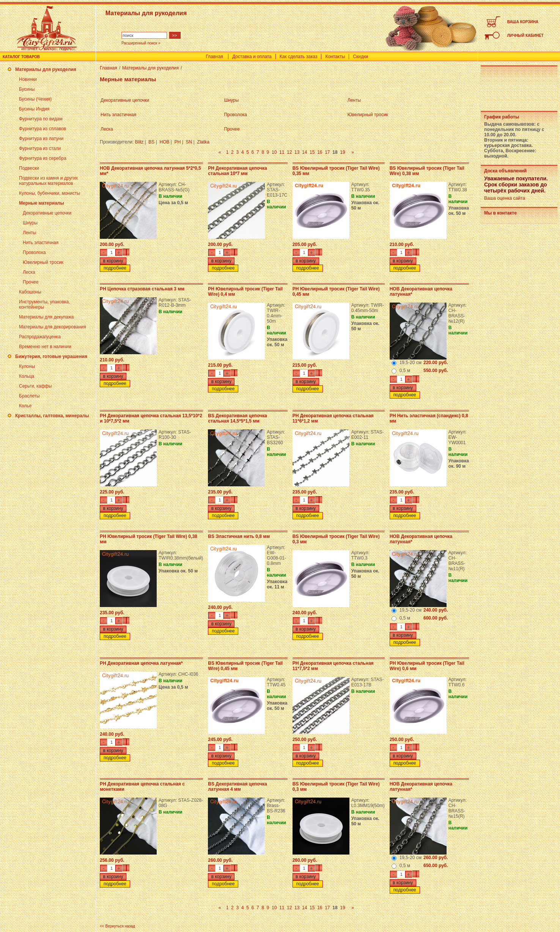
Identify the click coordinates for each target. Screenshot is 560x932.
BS (151, 142)
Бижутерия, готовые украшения (51, 356)
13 (296, 152)
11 (281, 152)
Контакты (335, 56)
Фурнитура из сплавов (42, 128)
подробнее (115, 268)
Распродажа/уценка (40, 336)
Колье (25, 405)
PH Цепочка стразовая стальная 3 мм (142, 289)
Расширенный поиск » (140, 43)
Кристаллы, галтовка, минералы (52, 415)
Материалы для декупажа (46, 317)
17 (327, 152)
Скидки (360, 56)
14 (304, 152)
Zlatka (203, 142)
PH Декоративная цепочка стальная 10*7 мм (237, 171)
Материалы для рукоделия (45, 69)
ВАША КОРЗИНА (522, 22)
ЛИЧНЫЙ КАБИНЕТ (525, 35)
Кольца (26, 376)
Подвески (29, 168)
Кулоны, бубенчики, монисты (49, 193)
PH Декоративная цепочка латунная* (141, 663)
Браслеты (29, 396)
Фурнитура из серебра (42, 158)
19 (342, 152)
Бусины (27, 89)
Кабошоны (30, 292)
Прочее (30, 282)
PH (178, 142)
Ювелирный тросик (43, 262)
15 (312, 152)
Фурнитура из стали (40, 148)
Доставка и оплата (252, 56)
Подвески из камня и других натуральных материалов (48, 180)
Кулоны (27, 366)
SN (189, 142)
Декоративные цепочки (47, 213)
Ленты (29, 232)
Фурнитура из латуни (41, 138)
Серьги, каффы (35, 386)
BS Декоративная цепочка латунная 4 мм (237, 786)
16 (319, 152)
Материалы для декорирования (52, 327)
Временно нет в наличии (45, 346)
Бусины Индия (34, 109)
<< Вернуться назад (117, 926)
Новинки (28, 79)
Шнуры (30, 223)
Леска (29, 272)
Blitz (139, 142)
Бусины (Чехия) (35, 99)
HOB (165, 142)
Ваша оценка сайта (504, 198)
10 (274, 152)
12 (289, 152)
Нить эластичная (40, 242)
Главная (214, 56)
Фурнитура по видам (41, 118)
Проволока (34, 252)
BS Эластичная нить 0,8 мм (239, 536)
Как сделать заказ (299, 56)
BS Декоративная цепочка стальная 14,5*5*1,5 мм (237, 418)
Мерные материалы (41, 203)
